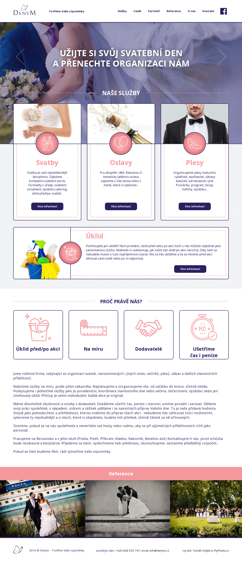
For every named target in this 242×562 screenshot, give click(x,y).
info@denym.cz (159, 550)
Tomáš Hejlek (201, 550)
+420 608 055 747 (128, 550)
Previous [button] (18, 50)
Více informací (47, 206)
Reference (174, 11)
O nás (192, 11)
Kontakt (208, 11)
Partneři (154, 11)
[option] (121, 83)
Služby (122, 11)
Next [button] (224, 50)
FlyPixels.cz (221, 550)
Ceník (137, 11)
